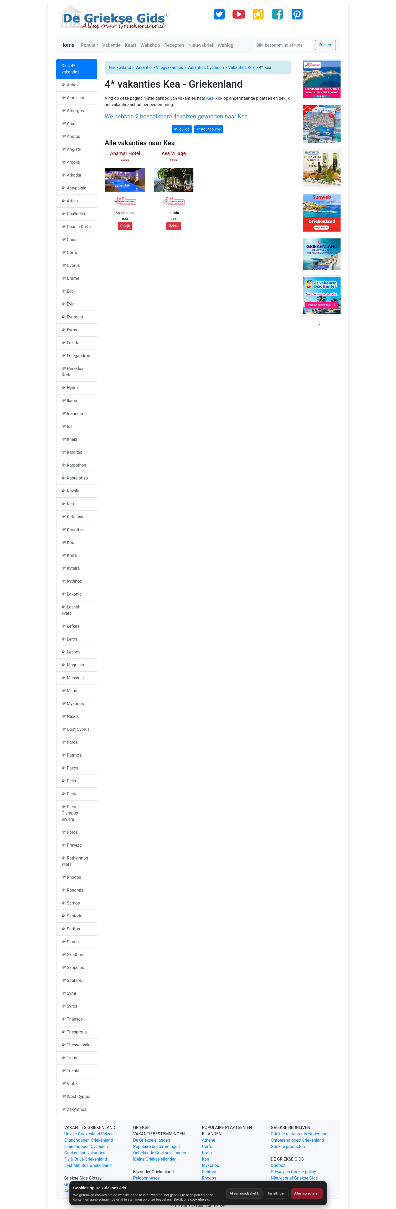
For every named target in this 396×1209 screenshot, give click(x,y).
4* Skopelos (73, 967)
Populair (89, 45)
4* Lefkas (71, 626)
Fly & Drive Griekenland (85, 1159)
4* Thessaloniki (76, 1044)
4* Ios (67, 426)
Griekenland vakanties (84, 1152)
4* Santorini (73, 915)
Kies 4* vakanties (71, 68)
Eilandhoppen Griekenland (88, 1140)
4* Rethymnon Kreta (75, 861)
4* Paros (70, 742)
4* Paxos (70, 768)
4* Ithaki (69, 439)
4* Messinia (73, 677)
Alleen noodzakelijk (244, 1193)
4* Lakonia (72, 594)
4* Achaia (71, 84)
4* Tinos (69, 1057)
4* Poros (70, 832)
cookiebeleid (199, 1199)
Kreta (207, 1152)
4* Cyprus (71, 265)
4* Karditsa (72, 452)
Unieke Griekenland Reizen (89, 1133)
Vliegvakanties (169, 67)
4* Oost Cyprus (76, 729)
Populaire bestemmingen (156, 1146)
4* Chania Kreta (76, 226)
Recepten (174, 45)
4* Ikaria (69, 400)
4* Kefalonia (73, 516)
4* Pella (69, 780)
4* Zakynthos (74, 1109)
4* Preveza (72, 845)
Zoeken (325, 44)
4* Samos (71, 903)
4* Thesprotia (74, 1032)
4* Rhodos (71, 877)
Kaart (130, 45)
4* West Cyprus (76, 1096)
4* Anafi (69, 123)
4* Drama (70, 278)
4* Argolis (71, 162)
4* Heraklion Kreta (73, 371)
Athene (208, 1140)
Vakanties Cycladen (205, 67)
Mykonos (210, 1165)
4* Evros (69, 329)
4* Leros (70, 639)
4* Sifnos (70, 941)
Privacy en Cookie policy (293, 1171)
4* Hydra (70, 387)
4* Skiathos (72, 954)
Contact (278, 1165)
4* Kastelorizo (75, 478)
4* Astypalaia (74, 188)
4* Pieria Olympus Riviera (70, 813)
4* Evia (68, 304)
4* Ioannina (72, 413)
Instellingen (276, 1193)
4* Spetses (72, 980)
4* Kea (68, 503)
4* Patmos (71, 755)
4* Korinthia (73, 529)
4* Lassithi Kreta (72, 610)
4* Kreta (69, 555)
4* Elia (68, 291)
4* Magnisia (73, 664)
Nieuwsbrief (200, 45)
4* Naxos (70, 716)
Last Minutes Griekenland (88, 1165)
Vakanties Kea (241, 67)
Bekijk (125, 226)
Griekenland (120, 67)
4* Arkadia (71, 175)
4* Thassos (72, 1019)
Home (67, 45)
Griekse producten (288, 1146)
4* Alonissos (73, 97)
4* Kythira (71, 568)
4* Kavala (70, 490)
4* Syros (70, 1006)
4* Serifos (71, 928)
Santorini (210, 1171)
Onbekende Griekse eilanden (159, 1152)
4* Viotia (70, 1083)
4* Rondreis (73, 890)
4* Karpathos (74, 465)
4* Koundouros (209, 129)
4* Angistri (71, 149)
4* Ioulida (181, 129)
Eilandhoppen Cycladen (86, 1146)
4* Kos (68, 542)
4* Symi (69, 993)
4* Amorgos (73, 110)
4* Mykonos (73, 703)
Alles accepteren (306, 1193)
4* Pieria (70, 793)
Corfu (207, 1146)
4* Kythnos (72, 581)
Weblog (225, 45)
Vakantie (111, 45)
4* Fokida (70, 342)
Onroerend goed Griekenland (297, 1140)
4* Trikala (70, 1070)
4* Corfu (69, 252)
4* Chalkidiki (73, 213)
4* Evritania (72, 316)
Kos (205, 1159)
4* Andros (71, 136)
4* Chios (70, 239)
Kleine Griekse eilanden (155, 1159)
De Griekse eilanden (151, 1140)
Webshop (150, 45)
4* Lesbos (71, 652)
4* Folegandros (76, 355)
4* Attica (70, 200)
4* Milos (69, 690)
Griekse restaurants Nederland (299, 1133)
